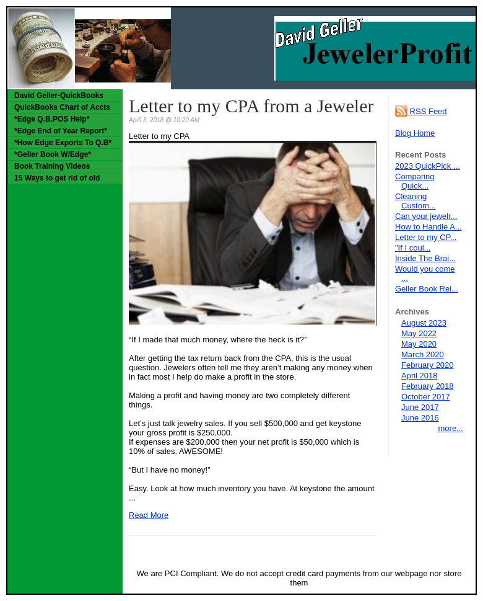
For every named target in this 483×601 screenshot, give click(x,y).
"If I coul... (412, 247)
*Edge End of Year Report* (60, 131)
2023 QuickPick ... (427, 166)
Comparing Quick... (415, 181)
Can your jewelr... (426, 216)
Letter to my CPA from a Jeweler (251, 106)
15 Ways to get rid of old (57, 178)
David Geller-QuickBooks (58, 95)
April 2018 (419, 375)
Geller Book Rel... (426, 288)
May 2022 (419, 333)
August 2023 (423, 322)
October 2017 (425, 396)
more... (450, 428)
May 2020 (419, 344)
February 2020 (427, 365)
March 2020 (422, 354)
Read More (148, 515)
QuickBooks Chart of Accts (62, 107)
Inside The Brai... (425, 258)
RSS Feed (421, 111)
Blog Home (415, 133)
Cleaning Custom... (415, 201)
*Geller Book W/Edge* (52, 154)
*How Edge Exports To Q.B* (62, 142)
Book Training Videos (52, 166)
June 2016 (420, 417)
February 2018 (427, 386)
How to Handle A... (428, 226)
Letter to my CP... (425, 237)
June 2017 (420, 407)
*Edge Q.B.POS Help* (51, 119)
